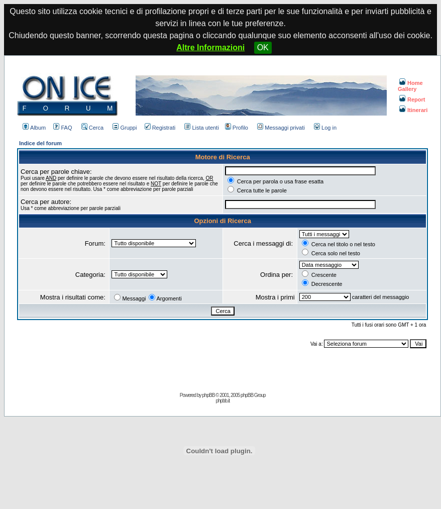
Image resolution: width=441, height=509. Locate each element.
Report (412, 99)
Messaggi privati (280, 128)
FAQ (62, 128)
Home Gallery (410, 86)
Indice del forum (40, 143)
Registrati (160, 128)
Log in (325, 128)
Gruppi (125, 128)
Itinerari (413, 110)
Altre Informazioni (210, 47)
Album (34, 128)
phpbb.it (222, 400)
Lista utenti (201, 128)
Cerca (92, 128)
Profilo (236, 128)
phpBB (208, 395)
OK (263, 47)
